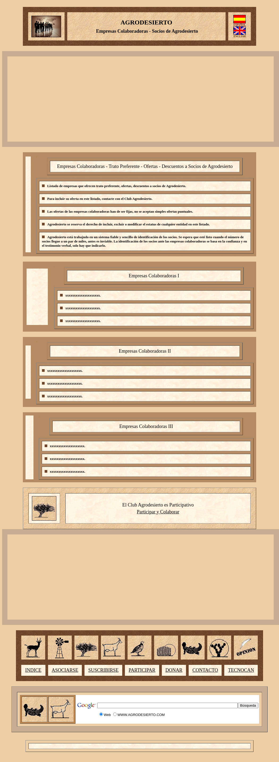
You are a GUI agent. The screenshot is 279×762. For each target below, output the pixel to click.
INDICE (33, 670)
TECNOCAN (241, 670)
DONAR (173, 670)
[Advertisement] (140, 99)
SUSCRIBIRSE (103, 670)
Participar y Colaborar (158, 511)
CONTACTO (205, 670)
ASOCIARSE (65, 670)
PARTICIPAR (142, 670)
